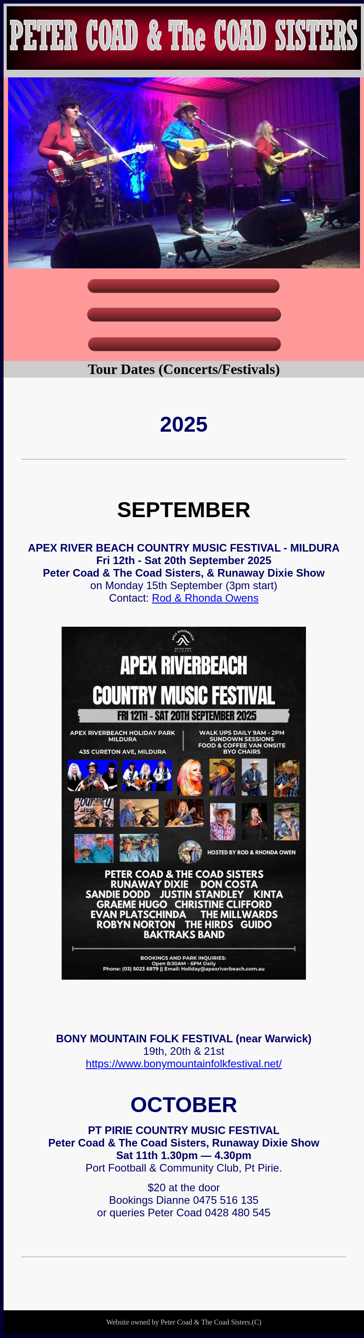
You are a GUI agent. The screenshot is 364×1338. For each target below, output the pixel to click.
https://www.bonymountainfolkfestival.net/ (184, 1064)
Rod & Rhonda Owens (205, 598)
